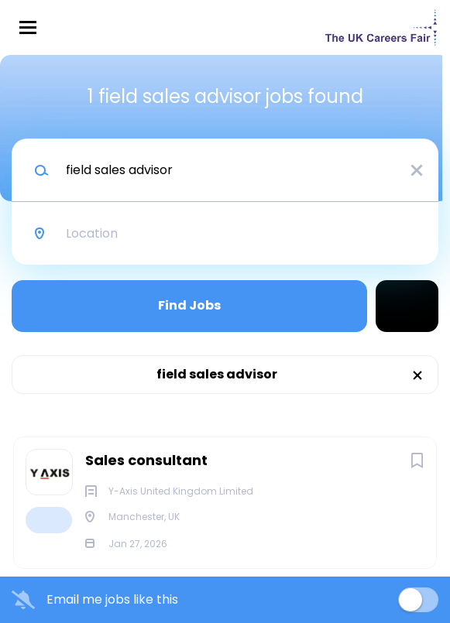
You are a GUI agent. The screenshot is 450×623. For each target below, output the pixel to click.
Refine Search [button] (407, 306)
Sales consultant (146, 460)
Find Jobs (189, 305)
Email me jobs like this (112, 599)
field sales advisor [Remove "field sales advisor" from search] (216, 374)
